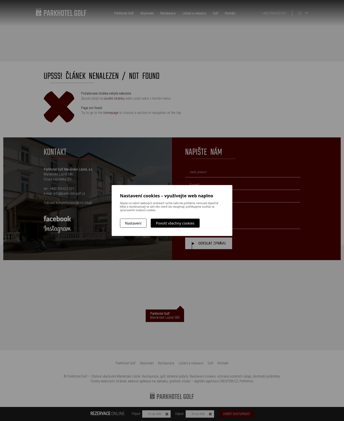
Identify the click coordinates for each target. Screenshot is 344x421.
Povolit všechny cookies (175, 223)
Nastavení (133, 223)
